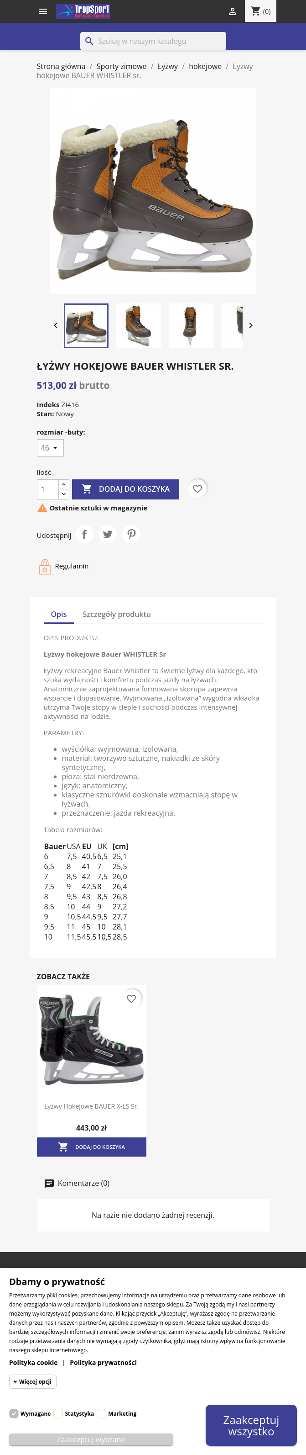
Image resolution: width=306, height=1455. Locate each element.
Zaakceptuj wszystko (251, 1425)
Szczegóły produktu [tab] (117, 614)
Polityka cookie (33, 1362)
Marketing (122, 1414)
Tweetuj (108, 534)
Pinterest (131, 534)
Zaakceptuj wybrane (91, 1439)
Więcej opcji (35, 1382)
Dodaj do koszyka (126, 489)
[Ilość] (48, 489)
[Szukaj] (153, 41)
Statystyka (79, 1414)
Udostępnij (84, 534)
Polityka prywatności (103, 1362)
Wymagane (36, 1414)
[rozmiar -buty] (50, 448)
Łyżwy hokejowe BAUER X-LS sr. (91, 1106)
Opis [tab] (59, 614)
